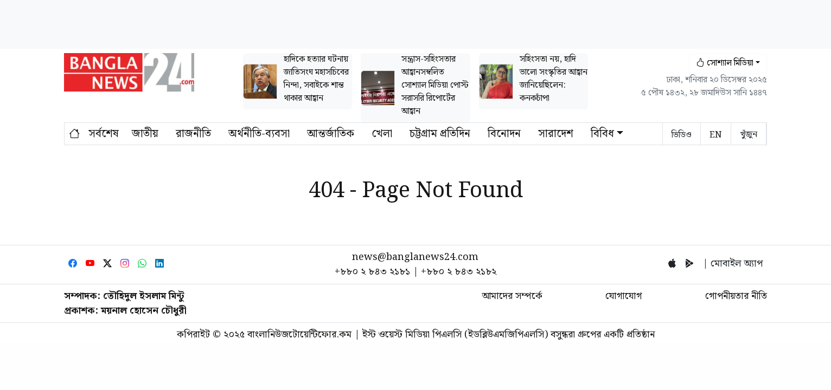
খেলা (382, 134)
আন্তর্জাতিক (330, 134)
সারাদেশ (555, 134)
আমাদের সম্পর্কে (512, 296)
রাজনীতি (193, 134)
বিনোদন (504, 134)
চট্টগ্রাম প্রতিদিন (440, 134)
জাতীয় (145, 134)
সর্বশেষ (103, 134)
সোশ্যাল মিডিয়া (724, 63)
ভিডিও (682, 135)
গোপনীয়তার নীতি (736, 296)
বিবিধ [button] (602, 134)
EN (715, 135)
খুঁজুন (748, 134)
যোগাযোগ (623, 296)
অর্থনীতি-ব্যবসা (259, 134)
